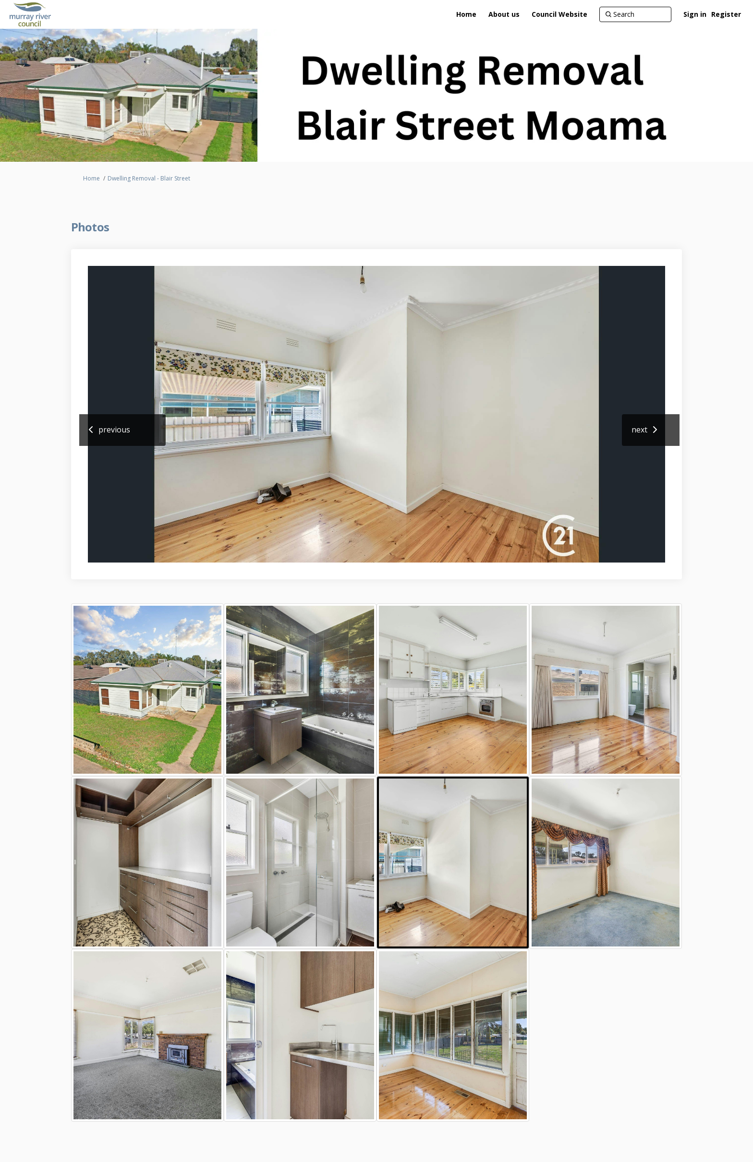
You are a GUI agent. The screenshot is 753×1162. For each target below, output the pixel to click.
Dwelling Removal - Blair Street (149, 178)
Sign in (694, 14)
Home (91, 178)
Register (726, 14)
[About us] (504, 14)
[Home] (466, 14)
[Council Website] (559, 14)
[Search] (635, 14)
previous (114, 429)
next (639, 429)
